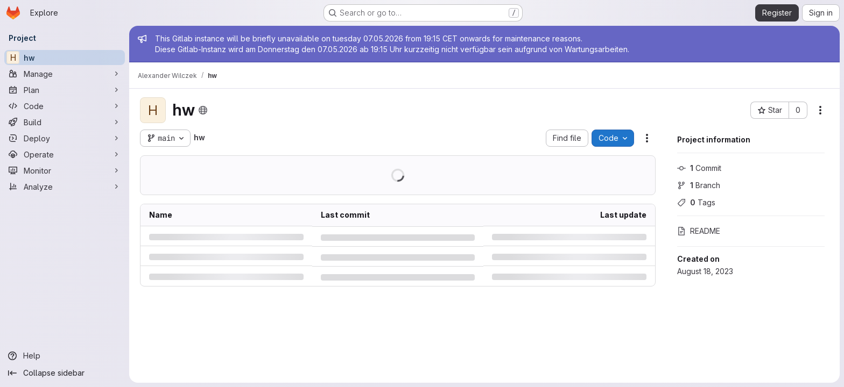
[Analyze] (64, 186)
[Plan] (64, 89)
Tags (696, 202)
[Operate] (64, 154)
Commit (699, 168)
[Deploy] (64, 138)
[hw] (64, 57)
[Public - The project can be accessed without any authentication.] (203, 110)
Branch (698, 185)
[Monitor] (64, 170)
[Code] (64, 105)
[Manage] (64, 73)
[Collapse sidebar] (64, 373)
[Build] (64, 122)
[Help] (64, 355)
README (698, 230)
